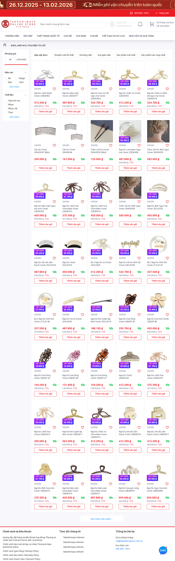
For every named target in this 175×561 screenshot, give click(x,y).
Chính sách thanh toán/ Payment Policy (21, 559)
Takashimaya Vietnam (71, 537)
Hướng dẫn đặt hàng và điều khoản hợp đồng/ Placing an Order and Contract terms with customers (29, 538)
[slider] (5, 64)
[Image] (87, 5)
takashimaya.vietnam (71, 542)
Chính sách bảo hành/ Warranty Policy (21, 555)
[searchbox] (69, 24)
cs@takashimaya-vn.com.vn (129, 541)
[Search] (103, 24)
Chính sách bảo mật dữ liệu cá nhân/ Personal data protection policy (27, 545)
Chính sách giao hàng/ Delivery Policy (21, 551)
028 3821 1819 (123, 549)
